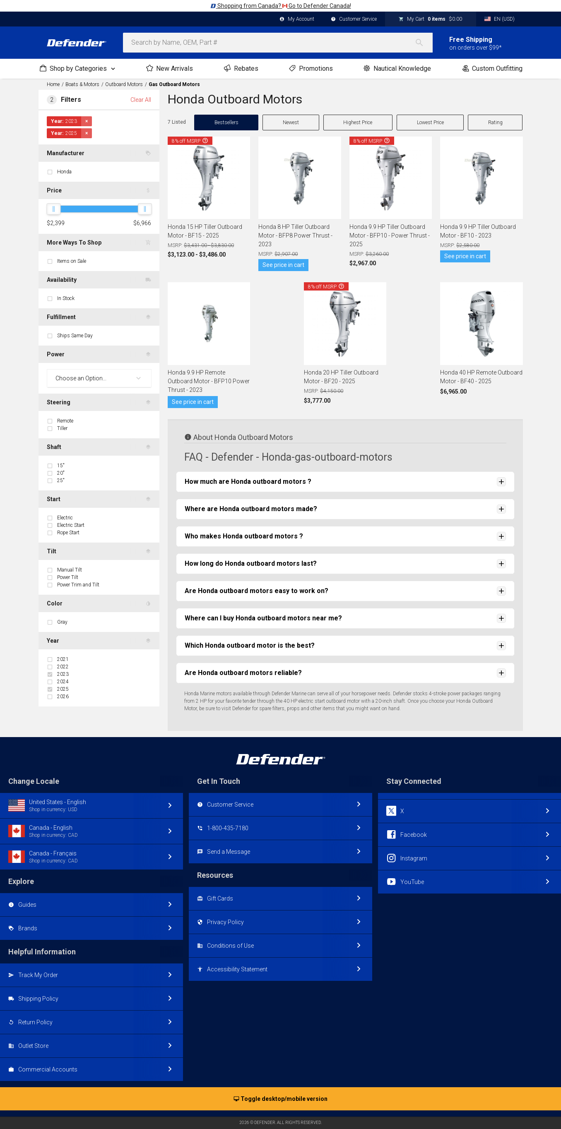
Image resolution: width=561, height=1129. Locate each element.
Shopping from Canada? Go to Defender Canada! (280, 5)
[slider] (53, 209)
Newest (291, 122)
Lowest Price (430, 122)
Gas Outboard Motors (174, 84)
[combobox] (278, 43)
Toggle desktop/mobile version (280, 1099)
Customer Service (354, 19)
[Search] (423, 43)
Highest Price (357, 122)
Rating (495, 122)
